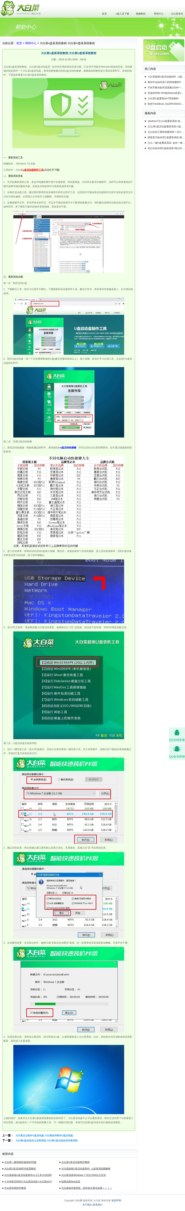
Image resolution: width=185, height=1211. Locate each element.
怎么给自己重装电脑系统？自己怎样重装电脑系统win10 (166, 132)
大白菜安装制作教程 (15, 1188)
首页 (104, 13)
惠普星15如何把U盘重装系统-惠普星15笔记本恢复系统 (166, 137)
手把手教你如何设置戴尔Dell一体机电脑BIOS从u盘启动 (166, 87)
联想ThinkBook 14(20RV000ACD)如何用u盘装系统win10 (166, 104)
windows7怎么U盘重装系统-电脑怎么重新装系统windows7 (166, 121)
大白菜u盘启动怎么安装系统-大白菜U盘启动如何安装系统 (47, 1140)
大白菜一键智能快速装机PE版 (20, 1162)
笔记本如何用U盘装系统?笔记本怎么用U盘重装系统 (166, 148)
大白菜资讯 (177, 13)
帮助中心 (159, 13)
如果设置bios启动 (70, 1181)
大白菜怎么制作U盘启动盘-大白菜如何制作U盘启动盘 (44, 1135)
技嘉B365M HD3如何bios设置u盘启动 (166, 93)
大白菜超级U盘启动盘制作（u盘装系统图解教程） (85, 1169)
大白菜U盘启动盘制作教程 (75, 1162)
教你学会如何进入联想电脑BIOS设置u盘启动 (166, 82)
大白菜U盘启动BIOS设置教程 (20, 1168)
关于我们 (87, 1204)
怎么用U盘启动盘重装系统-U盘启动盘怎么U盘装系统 (166, 126)
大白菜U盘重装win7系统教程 (163, 98)
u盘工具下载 (122, 13)
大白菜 (78, 1200)
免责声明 (116, 1200)
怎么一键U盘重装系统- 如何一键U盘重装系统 (166, 142)
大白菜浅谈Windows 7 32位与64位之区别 (83, 1175)
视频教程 (141, 13)
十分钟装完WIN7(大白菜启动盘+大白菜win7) (28, 1181)
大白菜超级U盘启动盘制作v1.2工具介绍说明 (28, 1175)
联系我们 (98, 1204)
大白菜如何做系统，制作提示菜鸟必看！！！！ (86, 1188)
